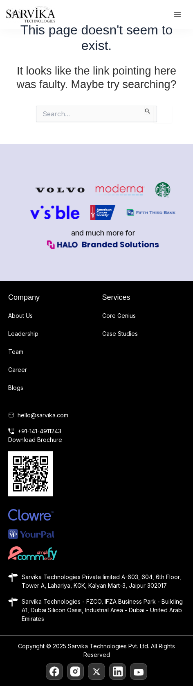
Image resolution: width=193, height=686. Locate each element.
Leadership (23, 333)
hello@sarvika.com (43, 415)
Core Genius (119, 315)
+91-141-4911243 (39, 431)
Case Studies (120, 333)
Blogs (15, 387)
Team (15, 351)
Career (17, 369)
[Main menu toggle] (177, 14)
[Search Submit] (148, 110)
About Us (20, 315)
